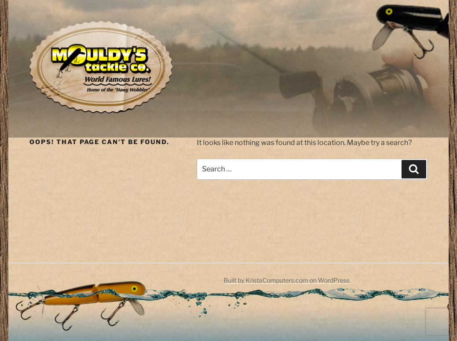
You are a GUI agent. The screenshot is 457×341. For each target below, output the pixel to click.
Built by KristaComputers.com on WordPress (287, 280)
